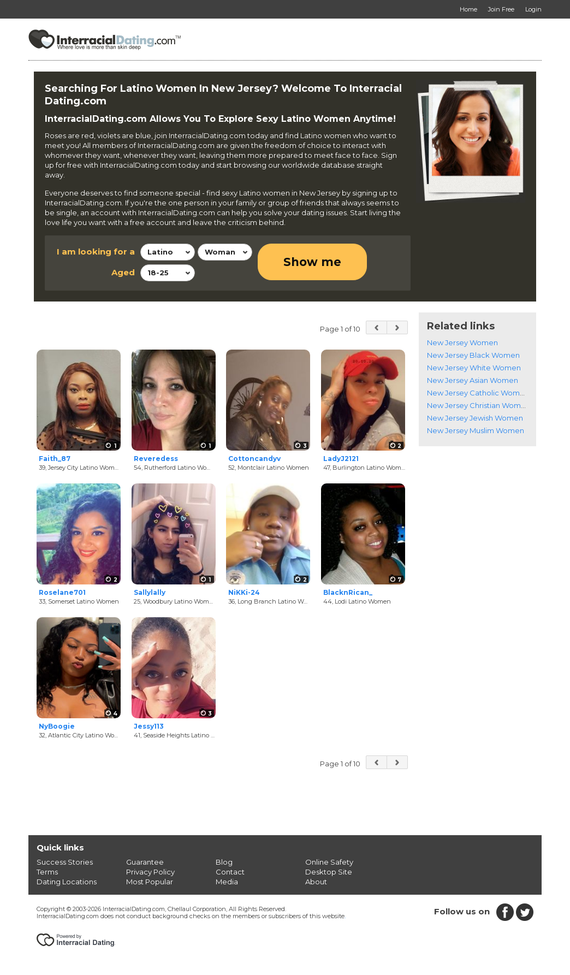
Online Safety (329, 862)
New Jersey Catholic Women (478, 392)
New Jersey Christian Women (478, 405)
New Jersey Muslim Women (475, 430)
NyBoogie (57, 726)
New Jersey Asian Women (472, 380)
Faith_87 (54, 458)
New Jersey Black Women (473, 355)
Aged (123, 272)
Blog (224, 862)
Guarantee (145, 862)
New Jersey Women (462, 342)
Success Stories (65, 862)
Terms (47, 871)
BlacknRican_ (347, 592)
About (316, 881)
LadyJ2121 (341, 458)
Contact (230, 871)
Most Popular (149, 881)
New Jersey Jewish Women (475, 417)
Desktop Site (328, 871)
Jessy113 (149, 726)
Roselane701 (62, 592)
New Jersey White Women (474, 367)
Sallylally (149, 592)
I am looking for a (96, 251)
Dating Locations (67, 881)
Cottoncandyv (254, 458)
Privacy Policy (150, 871)
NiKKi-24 (244, 592)
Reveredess (156, 458)
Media (227, 881)
